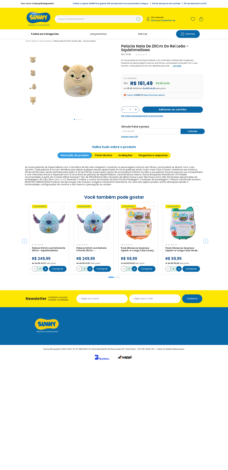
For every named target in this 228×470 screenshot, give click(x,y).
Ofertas (188, 34)
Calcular (192, 235)
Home (28, 41)
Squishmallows (46, 41)
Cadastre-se (167, 20)
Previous (23, 344)
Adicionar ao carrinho (172, 109)
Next (204, 344)
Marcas (142, 34)
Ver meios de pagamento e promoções (142, 116)
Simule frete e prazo (135, 231)
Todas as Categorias (45, 34)
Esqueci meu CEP (129, 241)
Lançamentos (98, 34)
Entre (154, 20)
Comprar (57, 373)
